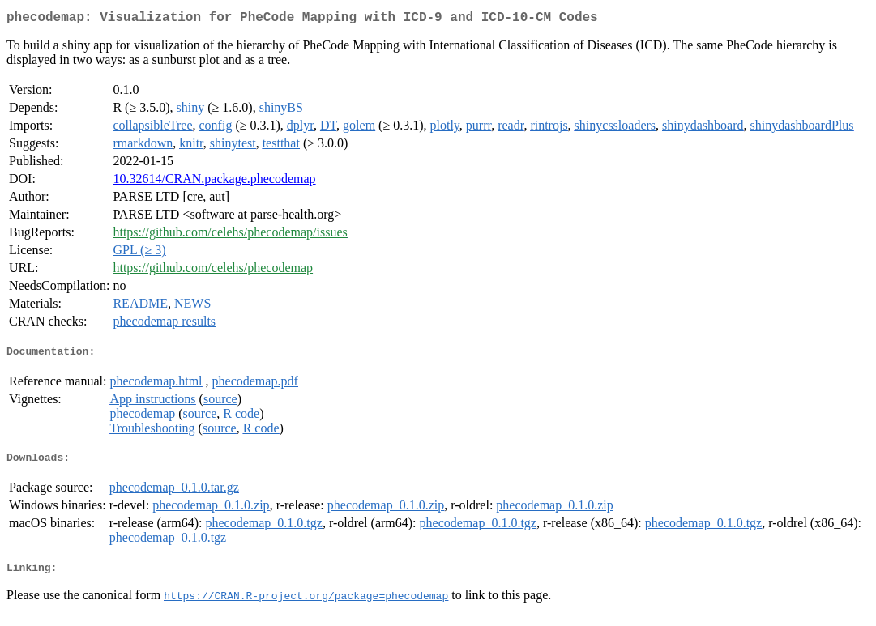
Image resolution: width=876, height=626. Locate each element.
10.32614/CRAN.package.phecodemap (214, 182)
